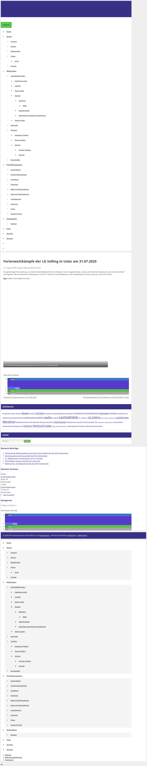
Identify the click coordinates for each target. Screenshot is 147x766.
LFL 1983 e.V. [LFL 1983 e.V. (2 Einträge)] (82, 418)
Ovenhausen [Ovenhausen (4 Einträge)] (60, 421)
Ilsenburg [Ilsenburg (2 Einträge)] (6, 418)
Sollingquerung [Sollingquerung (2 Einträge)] (17, 426)
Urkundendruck (16, 199)
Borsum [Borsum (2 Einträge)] (18, 413)
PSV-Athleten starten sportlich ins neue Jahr (22, 461)
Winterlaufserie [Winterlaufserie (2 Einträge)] (97, 426)
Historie (18, 145)
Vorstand (14, 41)
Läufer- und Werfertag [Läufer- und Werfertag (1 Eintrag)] (109, 418)
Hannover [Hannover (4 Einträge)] (104, 413)
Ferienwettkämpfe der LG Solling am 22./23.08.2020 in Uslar (106, 397)
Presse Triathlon (20, 140)
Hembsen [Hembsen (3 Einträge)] (113, 413)
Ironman (22, 155)
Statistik (18, 95)
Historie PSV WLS (16, 214)
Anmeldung (14, 180)
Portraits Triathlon (25, 150)
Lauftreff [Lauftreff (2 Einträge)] (55, 418)
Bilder (25, 106)
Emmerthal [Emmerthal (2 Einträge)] (48, 413)
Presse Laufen (19, 91)
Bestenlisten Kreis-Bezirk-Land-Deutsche (32, 116)
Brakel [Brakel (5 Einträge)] (25, 413)
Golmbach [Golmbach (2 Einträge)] (69, 413)
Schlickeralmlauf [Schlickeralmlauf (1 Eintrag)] (108, 422)
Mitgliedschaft (15, 51)
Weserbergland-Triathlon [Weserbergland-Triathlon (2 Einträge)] (76, 426)
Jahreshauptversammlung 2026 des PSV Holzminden (26, 456)
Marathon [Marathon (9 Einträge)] (9, 422)
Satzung (13, 46)
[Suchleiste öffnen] (2, 19)
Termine (10, 233)
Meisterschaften (24, 111)
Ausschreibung (16, 170)
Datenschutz (82, 535)
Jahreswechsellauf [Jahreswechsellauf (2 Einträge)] (16, 418)
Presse (14, 56)
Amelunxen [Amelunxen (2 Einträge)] (7, 413)
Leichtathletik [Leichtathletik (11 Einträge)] (68, 417)
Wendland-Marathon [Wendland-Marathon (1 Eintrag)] (61, 426)
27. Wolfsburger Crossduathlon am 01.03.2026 (24, 458)
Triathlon (15, 130)
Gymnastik (14, 125)
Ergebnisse (14, 184)
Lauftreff (18, 86)
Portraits (13, 66)
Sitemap (8, 755)
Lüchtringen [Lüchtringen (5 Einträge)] (122, 417)
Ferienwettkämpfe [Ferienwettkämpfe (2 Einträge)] (59, 413)
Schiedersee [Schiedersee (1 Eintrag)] (101, 422)
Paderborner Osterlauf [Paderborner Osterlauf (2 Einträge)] (74, 422)
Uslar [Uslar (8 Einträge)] (48, 426)
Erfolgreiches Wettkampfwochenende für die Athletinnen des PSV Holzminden (36, 453)
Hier (5, 278)
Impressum (71, 535)
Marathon (23, 100)
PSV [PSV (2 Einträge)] (96, 422)
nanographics (44, 535)
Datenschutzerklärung (13, 757)
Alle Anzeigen (8, 495)
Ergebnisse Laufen (21, 81)
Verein (10, 36)
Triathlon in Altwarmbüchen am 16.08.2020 (19, 397)
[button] (6, 243)
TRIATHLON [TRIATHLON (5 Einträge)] (38, 425)
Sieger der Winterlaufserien (20, 194)
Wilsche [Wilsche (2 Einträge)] (88, 426)
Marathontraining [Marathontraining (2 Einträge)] (22, 422)
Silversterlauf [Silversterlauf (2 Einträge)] (118, 422)
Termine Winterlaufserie (19, 175)
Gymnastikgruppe (8, 477)
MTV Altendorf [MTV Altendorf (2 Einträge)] (34, 422)
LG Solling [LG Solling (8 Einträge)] (94, 417)
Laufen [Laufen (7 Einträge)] (48, 417)
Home (9, 32)
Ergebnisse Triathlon (21, 135)
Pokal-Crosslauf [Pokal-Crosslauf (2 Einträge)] (88, 422)
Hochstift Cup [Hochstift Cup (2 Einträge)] (123, 413)
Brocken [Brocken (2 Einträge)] (32, 413)
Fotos (9, 229)
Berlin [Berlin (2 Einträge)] (13, 413)
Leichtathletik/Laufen (19, 76)
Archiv (17, 61)
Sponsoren (14, 204)
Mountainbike (15, 160)
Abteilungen (12, 71)
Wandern (14, 224)
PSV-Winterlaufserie (15, 165)
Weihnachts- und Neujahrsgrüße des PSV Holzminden (26, 463)
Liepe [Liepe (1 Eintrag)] (102, 418)
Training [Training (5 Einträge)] (27, 425)
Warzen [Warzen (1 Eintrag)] (54, 426)
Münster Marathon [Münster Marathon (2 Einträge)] (46, 422)
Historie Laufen (20, 120)
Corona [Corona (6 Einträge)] (39, 413)
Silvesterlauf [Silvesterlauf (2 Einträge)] (7, 426)
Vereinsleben (13, 219)
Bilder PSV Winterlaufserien (20, 189)
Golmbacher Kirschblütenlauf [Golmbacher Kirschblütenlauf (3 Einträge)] (86, 413)
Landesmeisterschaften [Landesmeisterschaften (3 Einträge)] (33, 417)
